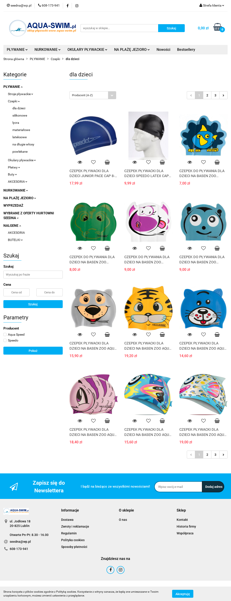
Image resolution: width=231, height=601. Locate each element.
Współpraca (185, 533)
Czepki (14, 101)
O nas (123, 519)
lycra (15, 122)
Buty (12, 174)
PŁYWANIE (17, 49)
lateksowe (19, 137)
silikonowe (19, 115)
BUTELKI (15, 240)
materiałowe (21, 130)
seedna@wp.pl (20, 541)
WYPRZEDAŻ (13, 205)
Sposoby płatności (74, 547)
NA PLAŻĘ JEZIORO (132, 49)
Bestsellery (186, 49)
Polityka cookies (73, 540)
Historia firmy (186, 526)
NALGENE (12, 226)
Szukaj (33, 304)
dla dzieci (18, 108)
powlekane (20, 151)
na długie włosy (23, 144)
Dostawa (67, 519)
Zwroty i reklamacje (75, 526)
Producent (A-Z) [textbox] (82, 95)
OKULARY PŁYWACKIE (87, 49)
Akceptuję (183, 594)
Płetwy (14, 167)
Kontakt (182, 519)
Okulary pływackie (22, 160)
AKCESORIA (17, 181)
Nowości (163, 49)
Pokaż (33, 351)
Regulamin (69, 533)
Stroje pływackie (20, 94)
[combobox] (92, 95)
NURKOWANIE (48, 49)
